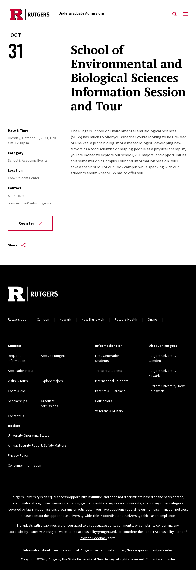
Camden (43, 319)
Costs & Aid (16, 391)
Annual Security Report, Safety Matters (37, 445)
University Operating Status (28, 435)
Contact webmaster (160, 559)
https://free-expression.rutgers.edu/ (144, 550)
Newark (65, 319)
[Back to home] (41, 294)
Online (152, 319)
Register (30, 223)
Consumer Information (24, 465)
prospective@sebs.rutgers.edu (31, 203)
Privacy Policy (18, 455)
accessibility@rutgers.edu (98, 531)
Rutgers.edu (17, 319)
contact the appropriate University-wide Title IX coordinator (76, 515)
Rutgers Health (126, 319)
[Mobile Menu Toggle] (185, 14)
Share (17, 245)
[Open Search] (174, 14)
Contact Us (16, 416)
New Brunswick (93, 319)
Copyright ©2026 (33, 559)
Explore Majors (52, 380)
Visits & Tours (18, 380)
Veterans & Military (109, 411)
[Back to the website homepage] (30, 14)
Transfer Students (108, 370)
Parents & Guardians (110, 391)
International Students (111, 380)
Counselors (103, 401)
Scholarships (17, 401)
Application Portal (21, 370)
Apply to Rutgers (53, 355)
